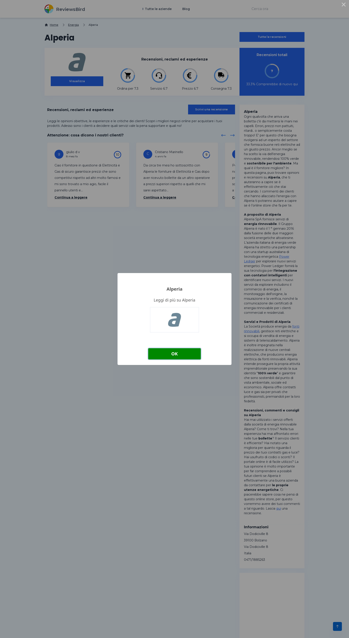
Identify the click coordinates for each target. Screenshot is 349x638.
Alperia (174, 289)
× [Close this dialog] (343, 5)
